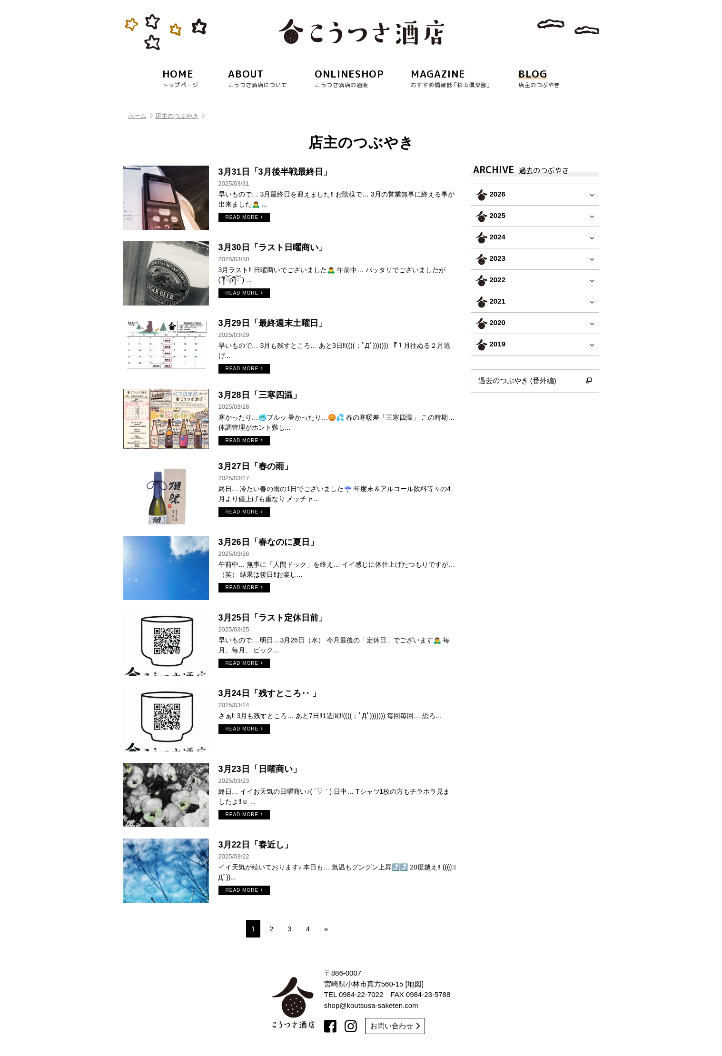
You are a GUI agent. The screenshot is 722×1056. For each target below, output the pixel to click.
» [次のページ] (326, 929)
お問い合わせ (395, 1026)
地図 (414, 984)
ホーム (140, 115)
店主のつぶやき (180, 115)
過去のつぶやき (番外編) (535, 380)
